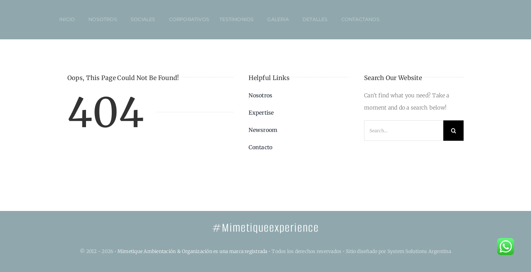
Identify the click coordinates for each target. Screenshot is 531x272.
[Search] (453, 130)
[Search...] (403, 130)
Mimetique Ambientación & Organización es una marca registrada (193, 251)
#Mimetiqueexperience (265, 228)
